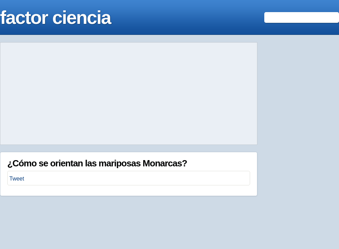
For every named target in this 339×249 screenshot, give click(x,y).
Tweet (16, 179)
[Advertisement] (128, 93)
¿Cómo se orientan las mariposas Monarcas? (97, 163)
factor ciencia (55, 17)
